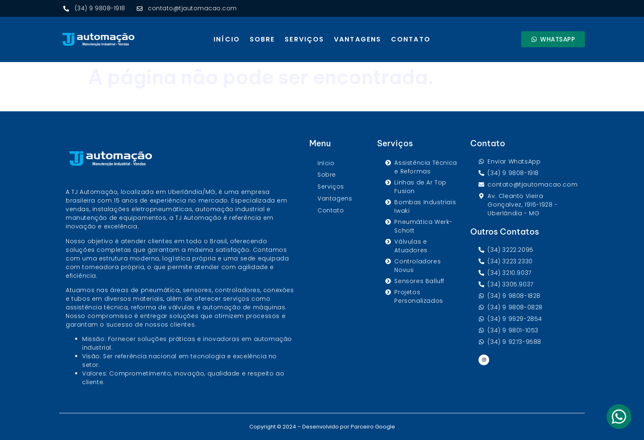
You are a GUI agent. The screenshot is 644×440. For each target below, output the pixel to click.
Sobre (262, 39)
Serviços (304, 39)
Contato (410, 39)
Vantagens (357, 39)
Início (227, 39)
